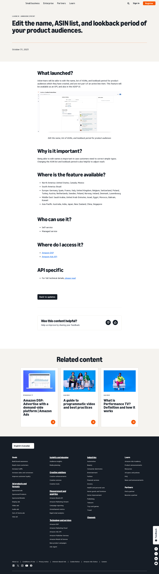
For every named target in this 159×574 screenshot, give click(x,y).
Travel (89, 510)
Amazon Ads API (49, 256)
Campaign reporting (56, 505)
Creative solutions (58, 472)
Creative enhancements (58, 476)
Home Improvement (94, 495)
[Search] (128, 3)
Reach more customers (20, 465)
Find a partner (129, 491)
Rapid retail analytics (57, 513)
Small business (33, 3)
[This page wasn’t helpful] (108, 323)
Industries (91, 457)
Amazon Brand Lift (56, 498)
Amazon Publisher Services (59, 535)
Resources (128, 469)
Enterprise (48, 3)
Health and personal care (96, 488)
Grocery (90, 484)
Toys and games (93, 506)
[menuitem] (23, 502)
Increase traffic (17, 469)
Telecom (90, 503)
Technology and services (60, 520)
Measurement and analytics (58, 492)
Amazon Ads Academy (133, 461)
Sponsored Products (19, 494)
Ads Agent (53, 547)
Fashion (90, 476)
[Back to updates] (47, 297)
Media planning (55, 465)
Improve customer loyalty (21, 476)
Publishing (90, 499)
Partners (61, 3)
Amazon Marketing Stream (59, 502)
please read (70, 278)
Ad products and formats (19, 485)
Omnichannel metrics (57, 509)
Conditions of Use (29, 562)
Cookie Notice (75, 562)
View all (15, 517)
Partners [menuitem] (129, 487)
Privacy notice (43, 562)
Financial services (93, 480)
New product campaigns (58, 543)
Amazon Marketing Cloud (58, 528)
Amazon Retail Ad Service (59, 539)
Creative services (56, 480)
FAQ (126, 476)
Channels (91, 517)
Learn (72, 3)
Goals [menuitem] (14, 457)
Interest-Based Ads (59, 562)
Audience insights (56, 461)
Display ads (16, 502)
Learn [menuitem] (127, 457)
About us (15, 562)
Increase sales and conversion (22, 472)
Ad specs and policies (132, 472)
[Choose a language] (23, 446)
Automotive (91, 461)
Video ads (15, 505)
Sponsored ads (17, 490)
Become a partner (131, 495)
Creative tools (55, 484)
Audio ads (15, 509)
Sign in (136, 3)
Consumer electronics (94, 469)
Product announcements (133, 465)
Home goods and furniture (96, 491)
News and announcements (134, 480)
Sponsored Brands (18, 498)
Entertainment (92, 472)
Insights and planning (59, 457)
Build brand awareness (20, 461)
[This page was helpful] (115, 323)
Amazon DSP (48, 253)
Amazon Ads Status (91, 562)
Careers (104, 562)
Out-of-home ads (18, 513)
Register (149, 3)
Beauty (89, 465)
